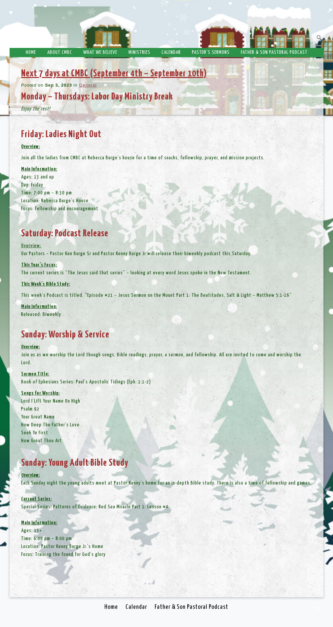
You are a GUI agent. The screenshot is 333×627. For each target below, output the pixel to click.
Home (31, 52)
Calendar (171, 52)
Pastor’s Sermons (211, 52)
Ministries (139, 52)
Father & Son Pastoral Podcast (274, 52)
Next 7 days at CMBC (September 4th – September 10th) (114, 73)
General (87, 85)
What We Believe (100, 52)
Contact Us (167, 64)
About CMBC (59, 52)
